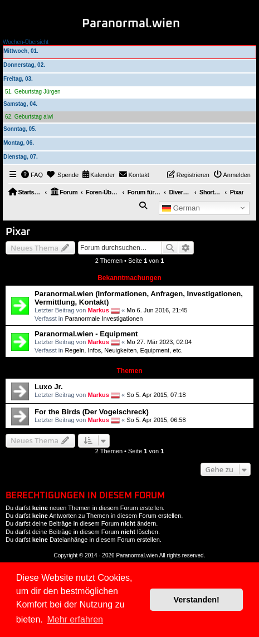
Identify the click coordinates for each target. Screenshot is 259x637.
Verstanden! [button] (196, 599)
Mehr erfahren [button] (75, 619)
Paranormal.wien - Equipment (86, 334)
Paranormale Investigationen (104, 318)
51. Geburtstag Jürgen (33, 92)
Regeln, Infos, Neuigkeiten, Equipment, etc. (124, 350)
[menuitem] (32, 175)
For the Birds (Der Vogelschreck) (92, 412)
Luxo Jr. (49, 387)
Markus (98, 310)
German (181, 207)
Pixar (18, 232)
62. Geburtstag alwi (29, 117)
